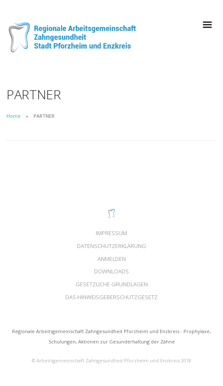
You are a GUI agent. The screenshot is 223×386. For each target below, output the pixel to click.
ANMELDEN (112, 259)
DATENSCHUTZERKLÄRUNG (111, 246)
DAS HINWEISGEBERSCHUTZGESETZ (111, 297)
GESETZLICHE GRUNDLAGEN (112, 284)
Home (13, 116)
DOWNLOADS (111, 271)
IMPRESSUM (111, 233)
